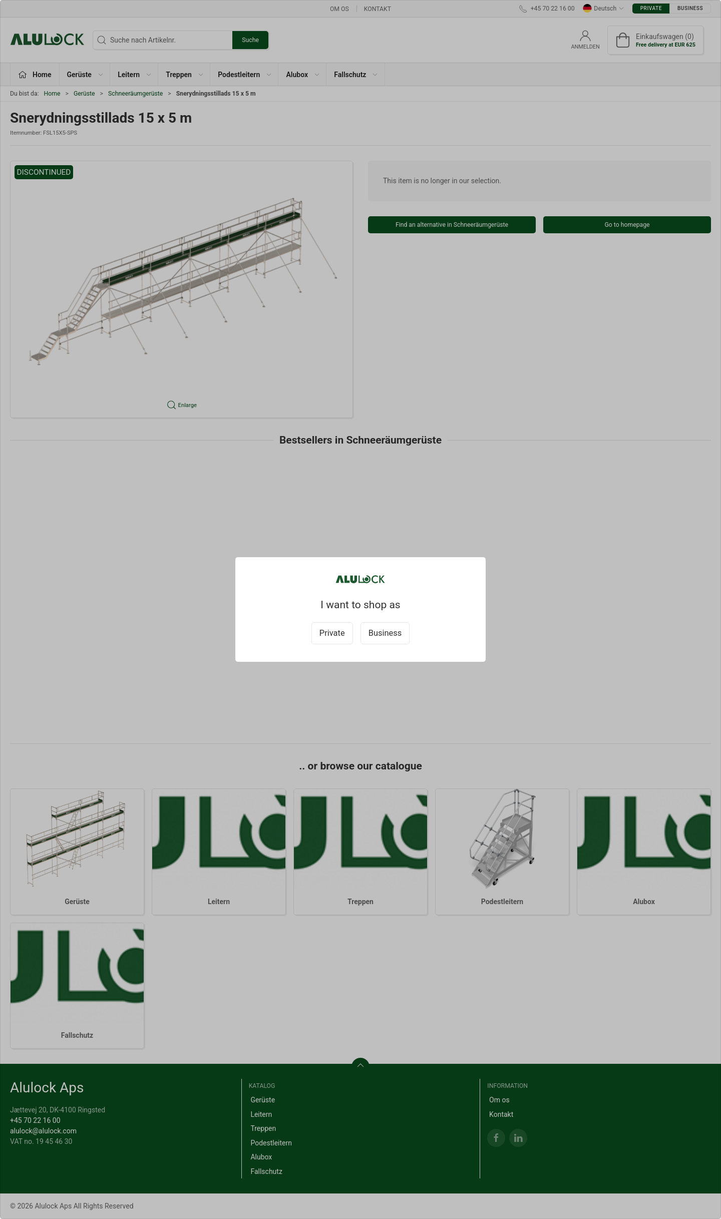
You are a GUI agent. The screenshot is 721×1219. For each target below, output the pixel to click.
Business (385, 633)
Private (332, 633)
